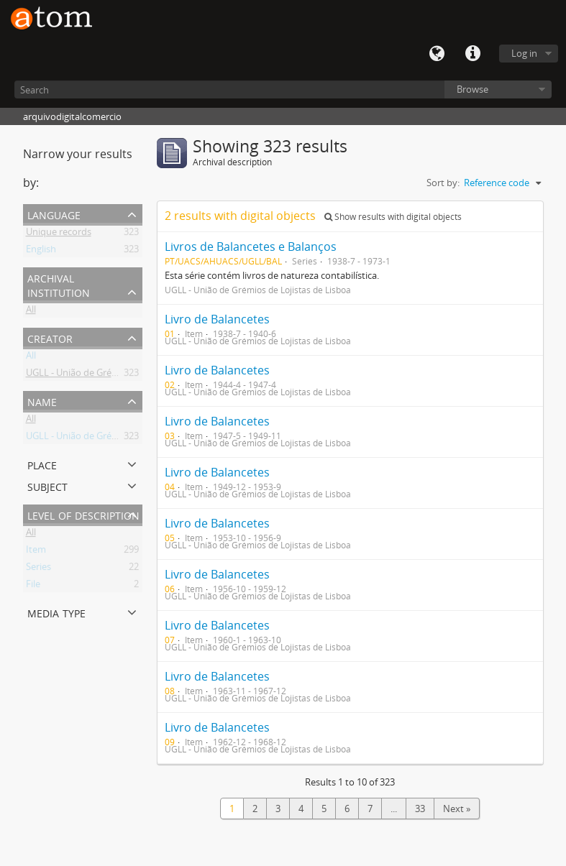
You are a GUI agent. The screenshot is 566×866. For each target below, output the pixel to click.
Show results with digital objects (393, 217)
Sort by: (443, 182)
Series (38, 569)
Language (437, 54)
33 (420, 808)
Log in (524, 53)
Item (36, 551)
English (41, 251)
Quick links (472, 54)
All (31, 311)
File (33, 586)
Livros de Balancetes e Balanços (251, 246)
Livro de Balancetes (217, 319)
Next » (456, 808)
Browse (472, 89)
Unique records (58, 234)
